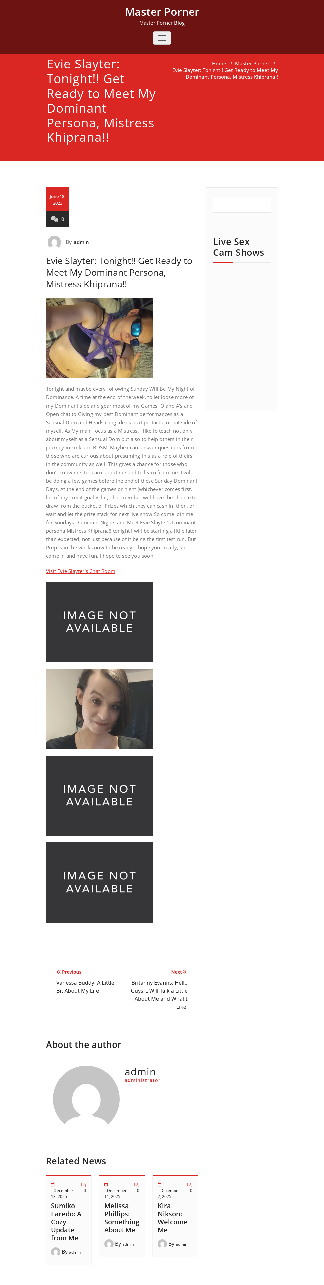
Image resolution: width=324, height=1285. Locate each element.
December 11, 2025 (115, 1193)
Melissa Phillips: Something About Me (121, 1217)
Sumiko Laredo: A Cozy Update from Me (66, 1221)
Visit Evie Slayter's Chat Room (80, 571)
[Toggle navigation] (162, 38)
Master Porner (252, 63)
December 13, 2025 (62, 1193)
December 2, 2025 (169, 1193)
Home (219, 63)
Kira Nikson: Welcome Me (173, 1217)
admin (81, 241)
